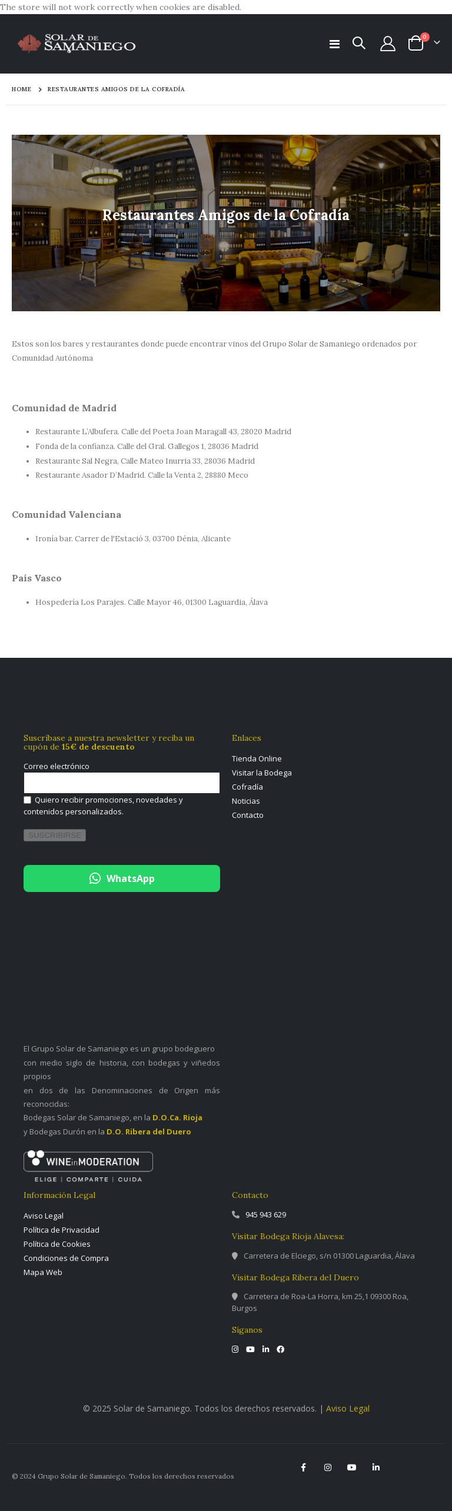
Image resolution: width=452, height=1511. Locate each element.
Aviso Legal (44, 1215)
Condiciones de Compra (66, 1258)
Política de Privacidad (61, 1229)
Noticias (246, 801)
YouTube (352, 1467)
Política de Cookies (57, 1244)
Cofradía (247, 786)
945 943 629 (265, 1214)
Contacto (248, 815)
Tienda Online (257, 758)
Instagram (328, 1467)
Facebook (304, 1467)
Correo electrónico (56, 766)
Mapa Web (43, 1272)
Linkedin (376, 1467)
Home (21, 89)
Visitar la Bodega (262, 772)
